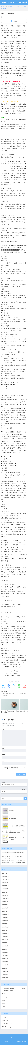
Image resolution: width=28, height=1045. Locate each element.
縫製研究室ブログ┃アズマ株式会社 (14, 2)
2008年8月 (5, 965)
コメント (4, 729)
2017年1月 (5, 911)
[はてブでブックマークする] (14, 687)
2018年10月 (5, 899)
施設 (3, 1007)
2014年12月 (5, 933)
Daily (3, 994)
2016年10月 (5, 914)
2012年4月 (5, 952)
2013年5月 (5, 946)
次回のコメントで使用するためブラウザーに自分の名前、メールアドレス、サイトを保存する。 (15, 769)
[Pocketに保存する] (24, 687)
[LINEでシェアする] (19, 687)
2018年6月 (5, 908)
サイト (3, 761)
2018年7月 (5, 905)
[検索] (25, 798)
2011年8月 (5, 956)
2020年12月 (5, 886)
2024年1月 (5, 873)
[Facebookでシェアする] (8, 687)
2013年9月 (5, 943)
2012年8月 (5, 949)
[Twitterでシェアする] (3, 687)
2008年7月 (5, 968)
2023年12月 (5, 876)
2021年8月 (5, 883)
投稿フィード (6, 1021)
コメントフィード (7, 1024)
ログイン (4, 1017)
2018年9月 (5, 902)
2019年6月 (5, 892)
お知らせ (4, 1000)
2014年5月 (5, 937)
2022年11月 (5, 880)
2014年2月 (5, 940)
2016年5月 (5, 921)
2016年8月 (5, 918)
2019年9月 (5, 889)
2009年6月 (5, 962)
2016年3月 (5, 924)
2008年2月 (5, 975)
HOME (14, 1038)
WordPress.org (6, 1027)
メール (4, 755)
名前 (3, 748)
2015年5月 (5, 930)
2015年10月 (5, 927)
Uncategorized (6, 997)
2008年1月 (5, 978)
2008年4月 (5, 971)
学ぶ (3, 1003)
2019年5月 (5, 895)
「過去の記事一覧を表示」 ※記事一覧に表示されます (13, 990)
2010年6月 (5, 959)
